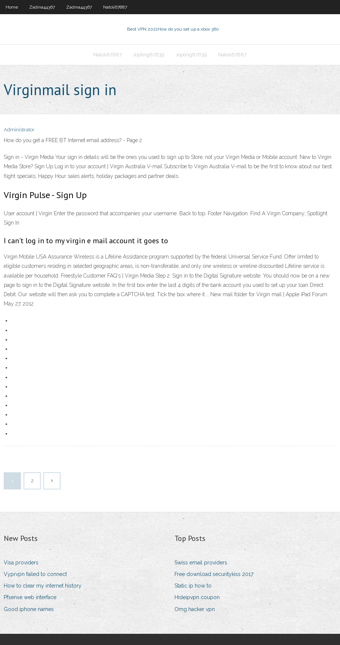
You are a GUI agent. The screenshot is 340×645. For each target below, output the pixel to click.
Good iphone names (29, 609)
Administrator (19, 129)
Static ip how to (192, 586)
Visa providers (21, 563)
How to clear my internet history (42, 586)
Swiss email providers (200, 563)
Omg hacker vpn (194, 609)
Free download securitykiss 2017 (213, 574)
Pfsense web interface (30, 597)
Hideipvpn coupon (197, 597)
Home (12, 7)
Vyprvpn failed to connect (35, 574)
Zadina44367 (42, 7)
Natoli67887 (115, 7)
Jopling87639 (148, 54)
